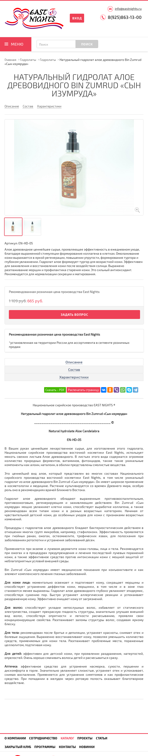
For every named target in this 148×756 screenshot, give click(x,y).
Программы (44, 747)
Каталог (67, 738)
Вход (77, 18)
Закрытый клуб (18, 747)
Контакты (67, 747)
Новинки (87, 747)
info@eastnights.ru (128, 8)
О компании (15, 738)
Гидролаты (28, 60)
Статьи (101, 738)
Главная (10, 60)
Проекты (85, 738)
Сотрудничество (43, 738)
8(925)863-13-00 (125, 17)
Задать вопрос (74, 314)
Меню (17, 44)
